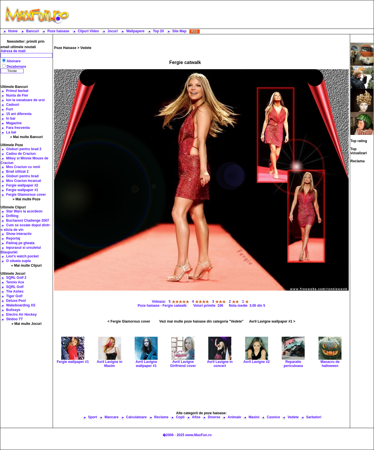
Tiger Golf (14, 296)
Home (13, 31)
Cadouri (12, 105)
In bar (11, 118)
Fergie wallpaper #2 (22, 185)
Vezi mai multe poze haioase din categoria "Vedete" (201, 321)
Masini (254, 417)
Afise (196, 417)
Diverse (214, 417)
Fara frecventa (18, 128)
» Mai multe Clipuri (26, 265)
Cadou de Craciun (21, 154)
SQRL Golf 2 (16, 278)
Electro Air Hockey (21, 314)
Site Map (179, 31)
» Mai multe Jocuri (27, 324)
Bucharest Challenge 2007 (27, 221)
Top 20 (158, 31)
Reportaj (13, 238)
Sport (92, 417)
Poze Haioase (65, 48)
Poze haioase (58, 31)
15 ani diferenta (18, 114)
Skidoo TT (14, 319)
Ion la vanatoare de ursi (25, 100)
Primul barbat (17, 91)
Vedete (85, 48)
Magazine (14, 123)
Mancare (111, 417)
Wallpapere (135, 31)
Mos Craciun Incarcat (23, 181)
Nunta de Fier (17, 95)
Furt (9, 109)
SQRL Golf (14, 287)
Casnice (273, 417)
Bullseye (13, 310)
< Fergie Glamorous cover (129, 321)
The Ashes (14, 291)
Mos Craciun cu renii (23, 167)
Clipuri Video (88, 31)
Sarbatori (313, 417)
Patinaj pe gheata (20, 243)
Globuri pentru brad (22, 176)
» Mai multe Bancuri (26, 137)
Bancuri (32, 31)
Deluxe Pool (16, 301)
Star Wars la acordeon (24, 211)
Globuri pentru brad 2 (23, 149)
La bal (11, 132)
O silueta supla (18, 261)
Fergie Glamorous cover (26, 195)
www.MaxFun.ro (198, 435)
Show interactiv (19, 234)
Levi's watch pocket (22, 256)
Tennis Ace (15, 282)
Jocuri (112, 31)
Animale (234, 417)
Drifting (12, 216)
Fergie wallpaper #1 (22, 190)
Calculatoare (136, 417)
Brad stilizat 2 (17, 172)
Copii (180, 417)
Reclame (161, 417)
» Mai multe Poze (27, 199)
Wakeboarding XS (20, 305)
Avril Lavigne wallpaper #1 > (272, 321)
